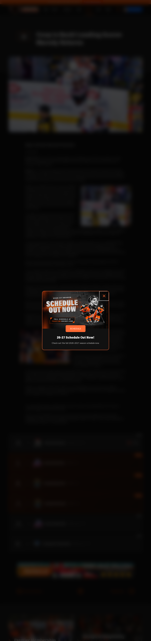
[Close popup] (104, 296)
